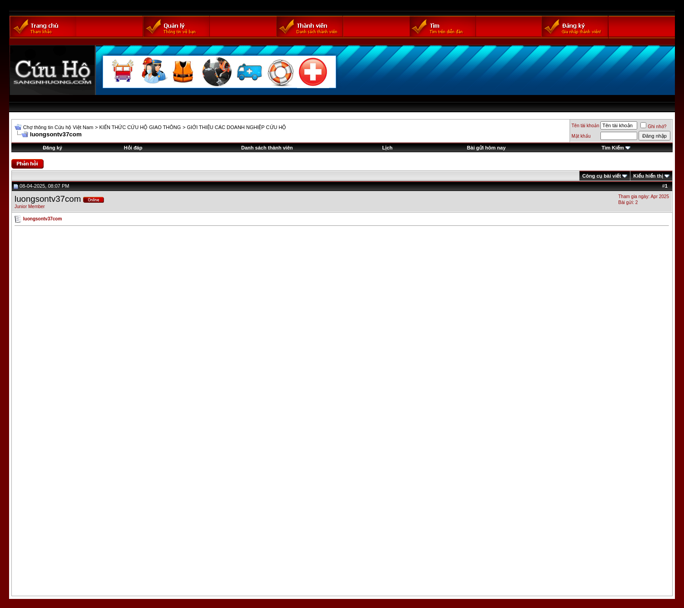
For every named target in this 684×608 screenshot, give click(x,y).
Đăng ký (52, 147)
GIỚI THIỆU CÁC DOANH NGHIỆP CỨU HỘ (237, 127)
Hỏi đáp (133, 147)
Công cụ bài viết (601, 176)
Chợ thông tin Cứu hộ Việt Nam (58, 127)
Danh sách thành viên (267, 147)
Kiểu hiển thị (648, 176)
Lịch (387, 147)
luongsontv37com (48, 199)
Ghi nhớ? (653, 126)
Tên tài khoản (585, 125)
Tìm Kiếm (612, 147)
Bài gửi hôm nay (486, 147)
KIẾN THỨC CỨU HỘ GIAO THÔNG (140, 127)
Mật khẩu (580, 136)
